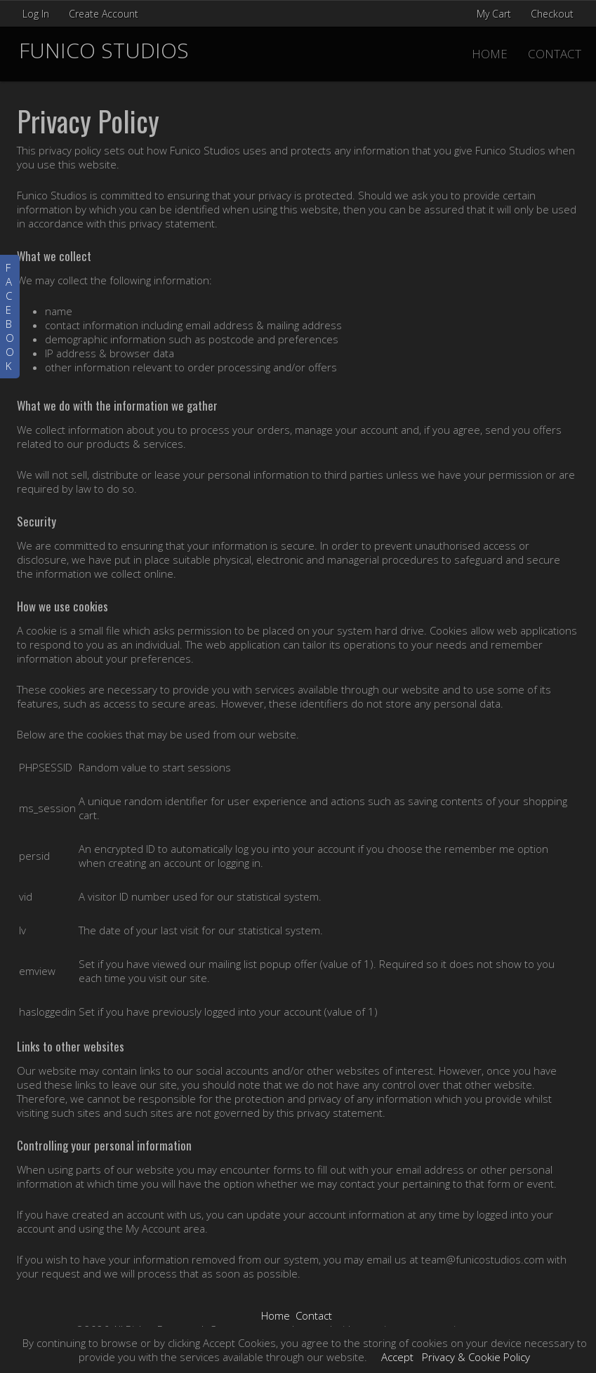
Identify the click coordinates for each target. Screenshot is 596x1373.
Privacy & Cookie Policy (476, 1357)
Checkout (552, 13)
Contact (554, 54)
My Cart (495, 13)
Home (490, 54)
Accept (397, 1357)
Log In (35, 13)
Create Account (103, 13)
